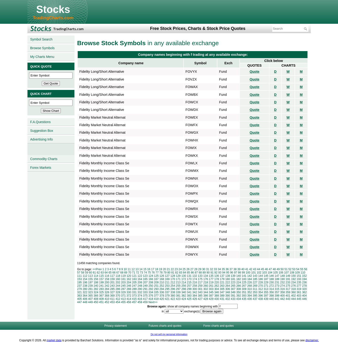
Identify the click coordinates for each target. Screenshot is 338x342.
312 (260, 289)
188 (271, 279)
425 (189, 299)
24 (180, 269)
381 (178, 295)
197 (90, 282)
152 (304, 276)
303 (211, 289)
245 (123, 285)
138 (227, 276)
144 (260, 276)
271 (266, 285)
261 (211, 285)
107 (286, 272)
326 (106, 292)
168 (161, 279)
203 (123, 282)
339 (178, 292)
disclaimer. (312, 340)
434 (238, 299)
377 (156, 295)
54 (297, 269)
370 (117, 295)
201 (112, 282)
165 (145, 279)
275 (288, 285)
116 (106, 276)
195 (79, 282)
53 (293, 269)
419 (156, 299)
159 (112, 279)
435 (244, 299)
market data (53, 340)
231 (277, 282)
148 (282, 276)
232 (282, 282)
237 (79, 285)
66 (113, 272)
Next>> (152, 302)
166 (150, 279)
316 (282, 289)
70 (129, 272)
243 (112, 285)
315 (277, 289)
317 (288, 289)
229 (266, 282)
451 (101, 302)
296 (172, 289)
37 (231, 269)
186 (260, 279)
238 (85, 285)
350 (238, 292)
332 (140, 292)
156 (96, 279)
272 (271, 285)
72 (137, 272)
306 (227, 289)
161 (123, 279)
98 (239, 272)
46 (266, 269)
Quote (254, 71)
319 (299, 289)
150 (293, 276)
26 (187, 269)
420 (161, 299)
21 (168, 269)
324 (96, 292)
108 (292, 272)
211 (167, 282)
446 (304, 299)
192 (293, 279)
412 (117, 299)
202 (117, 282)
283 (101, 289)
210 (161, 282)
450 (96, 302)
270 (260, 285)
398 (271, 295)
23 (176, 269)
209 (156, 282)
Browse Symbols (42, 48)
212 (172, 282)
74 (145, 272)
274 (282, 285)
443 (288, 299)
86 (192, 272)
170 (172, 279)
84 (184, 272)
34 (219, 269)
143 (255, 276)
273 (277, 285)
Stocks (53, 9)
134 (205, 276)
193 (299, 279)
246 (129, 285)
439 (266, 299)
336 (161, 292)
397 (266, 295)
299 (189, 289)
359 (288, 292)
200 (106, 282)
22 (172, 269)
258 (194, 285)
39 (238, 269)
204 (129, 282)
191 (288, 279)
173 (189, 279)
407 (90, 299)
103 (264, 272)
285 (112, 289)
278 (304, 285)
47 (270, 269)
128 (172, 276)
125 (156, 276)
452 (106, 302)
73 (141, 272)
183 (244, 279)
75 (149, 272)
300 (194, 289)
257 (189, 285)
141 (244, 276)
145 (266, 276)
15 (144, 269)
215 (189, 282)
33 (215, 269)
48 (274, 269)
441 (277, 299)
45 (262, 269)
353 (255, 292)
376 (150, 295)
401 (288, 295)
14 (140, 269)
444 (293, 299)
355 (266, 292)
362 (304, 292)
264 (227, 285)
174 (194, 279)
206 (140, 282)
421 (167, 299)
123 (145, 276)
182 (238, 279)
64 (106, 272)
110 (302, 272)
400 (282, 295)
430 (216, 299)
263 (222, 285)
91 (211, 272)
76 (153, 272)
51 (286, 269)
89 (204, 272)
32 (211, 269)
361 (299, 292)
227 (255, 282)
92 (215, 272)
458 (140, 302)
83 (180, 272)
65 (109, 272)
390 (227, 295)
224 (238, 282)
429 (211, 299)
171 (178, 279)
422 (172, 299)
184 (249, 279)
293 (156, 289)
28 (195, 269)
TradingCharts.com (53, 17)
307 (233, 289)
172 (183, 279)
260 (205, 285)
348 (227, 292)
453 (112, 302)
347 (222, 292)
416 (140, 299)
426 (194, 299)
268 (249, 285)
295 (167, 289)
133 (200, 276)
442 (282, 299)
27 (191, 269)
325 (101, 292)
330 (129, 292)
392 (238, 295)
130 (183, 276)
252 (161, 285)
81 (172, 272)
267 (244, 285)
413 (123, 299)
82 (176, 272)
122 (140, 276)
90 (208, 272)
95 (227, 272)
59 (86, 272)
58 (82, 272)
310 (249, 289)
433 (233, 299)
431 (222, 299)
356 (271, 292)
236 (304, 282)
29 (199, 269)
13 (136, 269)
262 (216, 285)
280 (85, 289)
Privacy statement (115, 325)
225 (244, 282)
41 (246, 269)
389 (222, 295)
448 (85, 302)
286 (117, 289)
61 (94, 272)
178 (216, 279)
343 (200, 292)
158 (106, 279)
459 (145, 302)
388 (216, 295)
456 (129, 302)
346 (216, 292)
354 (260, 292)
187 (266, 279)
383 (189, 295)
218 (205, 282)
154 (85, 279)
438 (260, 299)
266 (238, 285)
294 (161, 289)
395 (255, 295)
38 (235, 269)
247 (134, 285)
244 (117, 285)
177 (211, 279)
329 (123, 292)
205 (134, 282)
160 (117, 279)
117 (112, 276)
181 (233, 279)
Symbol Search (41, 39)
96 (231, 272)
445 (299, 299)
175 (200, 279)
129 (178, 276)
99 (243, 272)
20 (164, 269)
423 (178, 299)
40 (242, 269)
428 (205, 299)
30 (203, 269)
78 (160, 272)
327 (112, 292)
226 (249, 282)
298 (183, 289)
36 (227, 269)
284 (106, 289)
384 (194, 295)
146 (271, 276)
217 (200, 282)
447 (79, 302)
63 (102, 272)
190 (282, 279)
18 (156, 269)
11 (129, 269)
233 (288, 282)
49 (278, 269)
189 (277, 279)
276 (293, 285)
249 (145, 285)
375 (145, 295)
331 (134, 292)
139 (233, 276)
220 (216, 282)
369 (112, 295)
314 (271, 289)
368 (106, 295)
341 (189, 292)
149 (288, 276)
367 (101, 295)
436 (249, 299)
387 (211, 295)
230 (271, 282)
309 (244, 289)
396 (260, 295)
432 (227, 299)
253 (167, 285)
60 (90, 272)
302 (205, 289)
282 (96, 289)
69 (125, 272)
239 (90, 285)
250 (150, 285)
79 (164, 272)
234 (293, 282)
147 (277, 276)
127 (167, 276)
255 (178, 285)
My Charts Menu (42, 57)
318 (293, 289)
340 (183, 292)
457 (134, 302)
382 (183, 295)
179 (222, 279)
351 (244, 292)
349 (233, 292)
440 (271, 299)
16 (148, 269)
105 (275, 272)
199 (101, 282)
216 (194, 282)
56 (305, 269)
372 (129, 295)
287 (123, 289)
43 (254, 269)
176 (205, 279)
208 (150, 282)
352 (249, 292)
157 (101, 279)
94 (223, 272)
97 (235, 272)
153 (79, 279)
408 (96, 299)
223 (233, 282)
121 (134, 276)
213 (178, 282)
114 (96, 276)
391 (233, 295)
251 (156, 285)
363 (79, 295)
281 (90, 289)
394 (249, 295)
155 (90, 279)
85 (188, 272)
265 (233, 285)
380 (172, 295)
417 (145, 299)
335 (156, 292)
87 (196, 272)
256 (183, 285)
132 (194, 276)
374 (140, 295)
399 (277, 295)
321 (79, 292)
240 (96, 285)
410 (106, 299)
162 (129, 279)
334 (150, 292)
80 (168, 272)
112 (85, 276)
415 (134, 299)
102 (259, 272)
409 (101, 299)
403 (299, 295)
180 (227, 279)
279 (79, 289)
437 (255, 299)
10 (125, 269)
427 (200, 299)
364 (85, 295)
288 (129, 289)
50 (282, 269)
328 (117, 292)
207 (145, 282)
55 (301, 269)
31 (207, 269)
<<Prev (97, 269)
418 (150, 299)
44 (258, 269)
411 (112, 299)
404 (304, 295)
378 (161, 295)
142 (249, 276)
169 (167, 279)
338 (172, 292)
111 (79, 276)
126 (161, 276)
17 (152, 269)
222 (227, 282)
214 (183, 282)
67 (117, 272)
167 (156, 279)
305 (222, 289)
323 (90, 292)
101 (253, 272)
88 (200, 272)
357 (277, 292)
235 (299, 282)
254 (172, 285)
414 (129, 299)
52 (289, 269)
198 (96, 282)
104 (270, 272)
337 (167, 292)
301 (200, 289)
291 (145, 289)
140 (238, 276)
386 (205, 295)
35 (223, 269)
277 (299, 285)
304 (216, 289)
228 (260, 282)
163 (134, 279)
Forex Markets (40, 167)
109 (297, 272)
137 (222, 276)
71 (133, 272)
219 (211, 282)
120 (129, 276)
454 (117, 302)
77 (157, 272)
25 (183, 269)
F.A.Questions (40, 122)
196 (85, 282)
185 (255, 279)
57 (78, 272)
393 (244, 295)
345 (211, 292)
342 (194, 292)
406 (85, 299)
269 (255, 285)
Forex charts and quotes (218, 325)
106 (281, 272)
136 (216, 276)
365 (90, 295)
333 (145, 292)
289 (134, 289)
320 (304, 289)
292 (150, 289)
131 (189, 276)
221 (222, 282)
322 (85, 292)
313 (266, 289)
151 (299, 276)
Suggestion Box (41, 131)
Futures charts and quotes (165, 325)
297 (178, 289)
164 (140, 279)
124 (150, 276)
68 (121, 272)
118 (117, 276)
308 (238, 289)
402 (293, 295)
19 (160, 269)
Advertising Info (41, 139)
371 (123, 295)
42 (250, 269)
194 (304, 279)
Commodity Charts (44, 159)
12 (132, 269)
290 (140, 289)
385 (200, 295)
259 (200, 285)
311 (255, 289)
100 (248, 272)
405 (79, 299)
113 (90, 276)
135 (211, 276)
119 (123, 276)
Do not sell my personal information (169, 334)
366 (96, 295)
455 (123, 302)
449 (90, 302)
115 (101, 276)
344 (205, 292)
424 (183, 299)
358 (282, 292)
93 (219, 272)
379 (167, 295)
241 (101, 285)
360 (293, 292)
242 (106, 285)
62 (98, 272)
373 (134, 295)
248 (140, 285)
